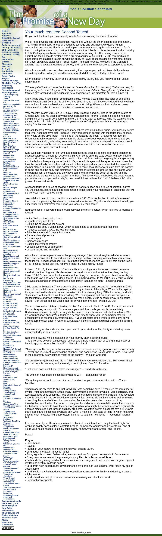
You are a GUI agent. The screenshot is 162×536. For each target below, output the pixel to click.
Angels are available (12, 104)
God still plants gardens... (10, 234)
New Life (6, 69)
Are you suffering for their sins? (11, 111)
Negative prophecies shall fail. (12, 352)
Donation (6, 43)
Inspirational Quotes (8, 60)
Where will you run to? (11, 445)
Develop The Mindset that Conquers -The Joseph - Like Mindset (9, 159)
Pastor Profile (8, 76)
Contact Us (7, 525)
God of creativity (10, 231)
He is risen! (8, 265)
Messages (7, 64)
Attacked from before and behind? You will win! (11, 119)
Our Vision (7, 73)
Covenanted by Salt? (10, 134)
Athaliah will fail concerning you (10, 115)
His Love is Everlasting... (9, 280)
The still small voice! (12, 406)
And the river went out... (11, 101)
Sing (5, 383)
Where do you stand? (9, 441)
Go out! (6, 224)
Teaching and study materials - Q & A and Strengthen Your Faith (11, 504)
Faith (5, 199)
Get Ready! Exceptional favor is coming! (12, 208)
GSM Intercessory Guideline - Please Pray (10, 54)
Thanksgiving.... (10, 393)
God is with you (10, 229)
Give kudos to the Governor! (11, 219)
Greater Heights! (10, 250)
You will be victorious (8, 475)
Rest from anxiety (11, 368)
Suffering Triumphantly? (9, 390)
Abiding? (7, 97)
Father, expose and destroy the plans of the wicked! (11, 47)
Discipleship (8, 40)
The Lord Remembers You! (10, 403)
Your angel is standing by (9, 481)
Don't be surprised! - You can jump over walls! (12, 180)
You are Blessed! (10, 468)
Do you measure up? (10, 170)
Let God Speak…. (11, 332)
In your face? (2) (10, 305)
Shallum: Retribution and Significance (10, 377)
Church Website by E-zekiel (81, 533)
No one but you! (10, 356)
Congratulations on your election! (11, 126)
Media (5, 520)
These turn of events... (9, 409)
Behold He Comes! (11, 38)
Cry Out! (7, 136)
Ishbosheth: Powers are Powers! (12, 312)
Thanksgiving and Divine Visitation (10, 514)
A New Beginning (10, 95)
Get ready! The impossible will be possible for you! (11, 214)
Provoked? (8, 366)
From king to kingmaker (9, 204)
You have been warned (9, 466)
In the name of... (10, 300)
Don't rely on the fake (10, 185)
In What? (7, 301)
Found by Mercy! (10, 201)
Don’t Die (7, 172)
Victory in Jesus (10, 517)
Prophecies (7, 88)
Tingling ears (9, 412)
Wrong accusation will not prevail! (11, 462)
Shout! (6, 381)
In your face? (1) (10, 303)
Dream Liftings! (10, 188)
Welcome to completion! (8, 426)
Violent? (7, 415)
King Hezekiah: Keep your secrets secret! (11, 322)
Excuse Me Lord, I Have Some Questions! (11, 195)
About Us (6, 33)
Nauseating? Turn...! (12, 349)
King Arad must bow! (10, 318)
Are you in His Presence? (9, 107)
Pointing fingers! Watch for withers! (11, 359)
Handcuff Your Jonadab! (9, 253)
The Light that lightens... (9, 395)
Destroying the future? (9, 152)
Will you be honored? (8, 458)
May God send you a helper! (12, 342)
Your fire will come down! (11, 485)
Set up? (6, 374)
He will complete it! (11, 271)
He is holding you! (11, 264)
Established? (9, 191)
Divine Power (9, 165)
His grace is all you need (11, 276)
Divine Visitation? (11, 167)
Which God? (8, 448)
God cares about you (10, 226)
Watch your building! (8, 418)
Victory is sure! (10, 413)
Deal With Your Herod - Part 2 (9, 147)
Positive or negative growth (12, 363)
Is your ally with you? (10, 308)
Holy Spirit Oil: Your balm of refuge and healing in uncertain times (12, 285)
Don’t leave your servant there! (10, 175)
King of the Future (11, 326)
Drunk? (6, 190)
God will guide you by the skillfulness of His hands (11, 243)
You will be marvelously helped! (12, 471)
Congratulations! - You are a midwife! (11, 130)
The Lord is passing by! (12, 399)
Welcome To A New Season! (11, 422)
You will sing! (9, 478)
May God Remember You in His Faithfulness (12, 337)
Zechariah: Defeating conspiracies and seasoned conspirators (10, 495)
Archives (6, 35)
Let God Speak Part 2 (11, 329)
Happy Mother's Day (12, 262)
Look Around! (9, 334)
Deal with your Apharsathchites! (10, 139)
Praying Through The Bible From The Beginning (11, 83)
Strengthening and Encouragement (11, 91)
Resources (7, 522)
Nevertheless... (9, 355)
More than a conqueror (8, 346)
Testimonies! (8, 510)
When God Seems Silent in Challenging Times (11, 430)
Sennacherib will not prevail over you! (12, 371)
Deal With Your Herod (9, 143)
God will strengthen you (11, 247)
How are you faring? (12, 294)
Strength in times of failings (12, 386)
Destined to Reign (11, 150)
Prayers (5, 78)
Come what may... (11, 123)
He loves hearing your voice (10, 268)
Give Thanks (8, 222)
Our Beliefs (7, 71)
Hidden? (7, 273)
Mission (6, 66)
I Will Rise (7, 296)
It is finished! (9, 315)
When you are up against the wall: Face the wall (10, 436)
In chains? (7, 298)
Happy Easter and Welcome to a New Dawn (11, 258)
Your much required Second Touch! (12, 488)
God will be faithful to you (11, 238)
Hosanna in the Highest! (10, 291)
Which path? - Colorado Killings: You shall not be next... (11, 452)
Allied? (6, 98)
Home (5, 31)
